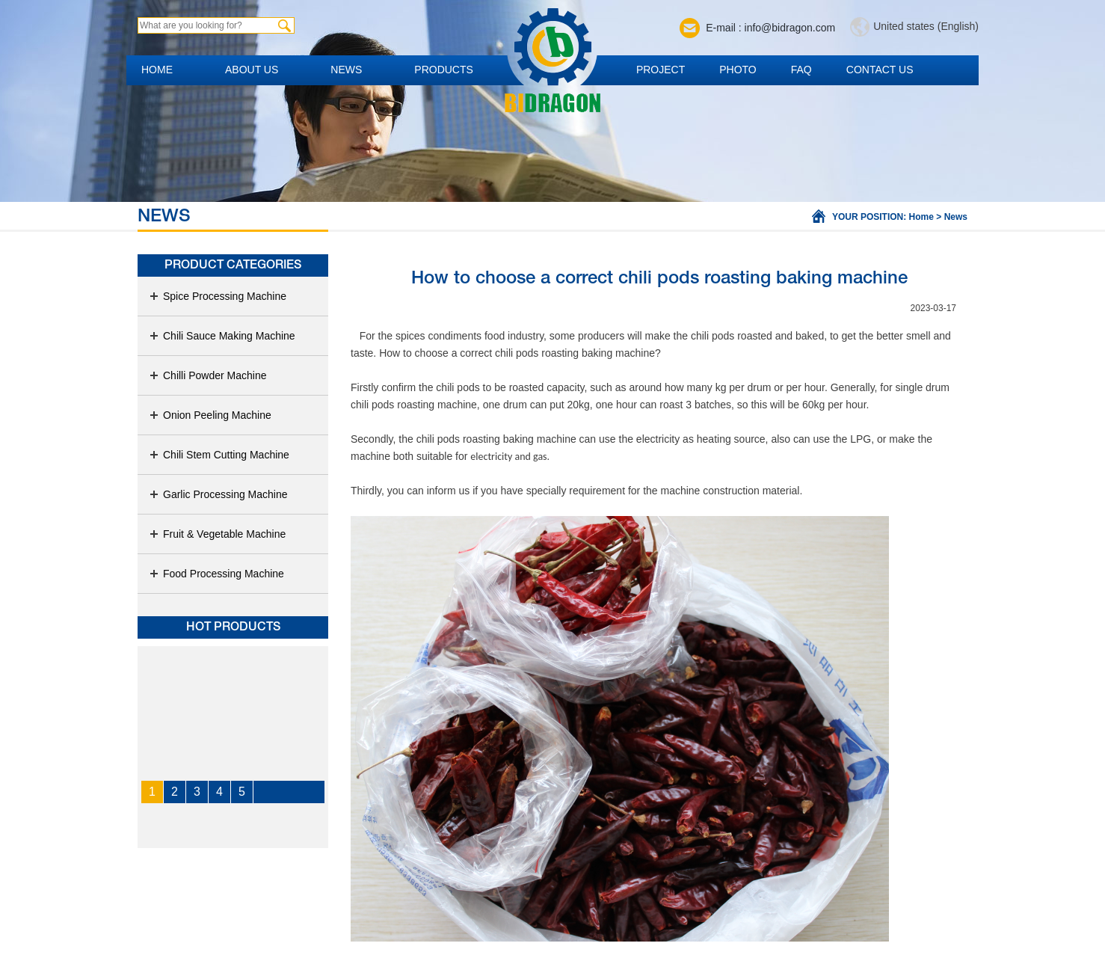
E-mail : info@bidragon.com (770, 28)
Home (157, 70)
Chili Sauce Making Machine (222, 336)
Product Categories (232, 265)
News (346, 70)
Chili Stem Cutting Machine (219, 455)
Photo (738, 70)
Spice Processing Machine (217, 296)
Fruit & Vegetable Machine (217, 534)
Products (443, 70)
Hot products (233, 627)
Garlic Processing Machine (218, 494)
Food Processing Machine (216, 574)
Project (660, 70)
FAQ (801, 70)
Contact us (880, 70)
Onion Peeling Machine (210, 415)
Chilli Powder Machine (208, 375)
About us (251, 70)
